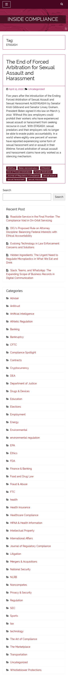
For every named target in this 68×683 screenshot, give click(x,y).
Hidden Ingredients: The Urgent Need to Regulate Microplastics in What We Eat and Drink (32, 259)
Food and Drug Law (22, 476)
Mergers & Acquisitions (23, 561)
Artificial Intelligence (22, 313)
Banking (15, 329)
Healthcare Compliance (24, 515)
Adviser (14, 298)
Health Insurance (20, 507)
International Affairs (21, 538)
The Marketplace (20, 646)
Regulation (16, 600)
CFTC (13, 344)
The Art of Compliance (23, 639)
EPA (12, 445)
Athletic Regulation (21, 321)
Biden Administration (28, 168)
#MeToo (11, 168)
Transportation (18, 654)
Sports (14, 615)
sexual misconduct (37, 179)
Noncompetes (18, 584)
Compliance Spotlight (23, 352)
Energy (14, 422)
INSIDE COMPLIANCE (33, 19)
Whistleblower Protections (26, 670)
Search (7, 190)
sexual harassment (15, 179)
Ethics (13, 453)
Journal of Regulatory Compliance (23, 176)
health (14, 499)
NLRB (13, 577)
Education (16, 399)
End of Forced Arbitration (19, 172)
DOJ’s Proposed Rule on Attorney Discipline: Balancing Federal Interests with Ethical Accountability (31, 232)
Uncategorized (36, 89)
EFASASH (45, 168)
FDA (12, 460)
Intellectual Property (22, 530)
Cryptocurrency (19, 368)
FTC (12, 491)
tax (12, 623)
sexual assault (49, 176)
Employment (18, 414)
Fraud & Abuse (18, 484)
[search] (61, 4)
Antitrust (15, 306)
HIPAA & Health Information (26, 522)
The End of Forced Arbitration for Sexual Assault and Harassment (30, 70)
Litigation (15, 553)
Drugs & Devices (20, 391)
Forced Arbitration (43, 172)
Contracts (16, 360)
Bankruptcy (17, 337)
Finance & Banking (21, 468)
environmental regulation (25, 437)
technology (17, 631)
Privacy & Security (21, 592)
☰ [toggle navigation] (6, 4)
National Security (20, 569)
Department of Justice (23, 383)
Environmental (18, 429)
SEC (12, 608)
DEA (12, 375)
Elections (15, 406)
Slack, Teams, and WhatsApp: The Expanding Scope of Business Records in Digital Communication (30, 274)
